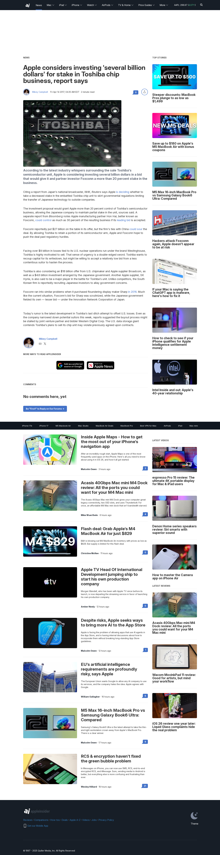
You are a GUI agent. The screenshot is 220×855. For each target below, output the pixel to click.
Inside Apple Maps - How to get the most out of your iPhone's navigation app (112, 441)
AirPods (107, 5)
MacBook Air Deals (104, 426)
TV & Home (126, 5)
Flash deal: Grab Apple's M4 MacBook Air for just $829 (108, 531)
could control (43, 220)
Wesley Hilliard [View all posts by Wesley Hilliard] (89, 787)
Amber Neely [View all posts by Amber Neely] (88, 607)
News (39, 5)
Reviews (27, 819)
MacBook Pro (126, 426)
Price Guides (146, 5)
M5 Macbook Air (63, 426)
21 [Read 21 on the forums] (145, 786)
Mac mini (194, 426)
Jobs (94, 819)
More (164, 5)
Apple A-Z (74, 819)
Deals (65, 819)
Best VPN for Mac (148, 426)
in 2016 (132, 291)
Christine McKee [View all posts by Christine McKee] (90, 553)
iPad (63, 5)
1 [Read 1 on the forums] (145, 650)
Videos (86, 819)
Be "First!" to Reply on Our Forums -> (45, 408)
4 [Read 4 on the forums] (145, 514)
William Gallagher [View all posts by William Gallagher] (90, 697)
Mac (50, 5)
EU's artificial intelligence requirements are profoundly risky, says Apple (109, 669)
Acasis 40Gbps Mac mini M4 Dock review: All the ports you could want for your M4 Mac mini (114, 487)
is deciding (122, 191)
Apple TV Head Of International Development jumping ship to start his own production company (111, 576)
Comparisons (41, 819)
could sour (135, 229)
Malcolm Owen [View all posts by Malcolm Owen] (89, 469)
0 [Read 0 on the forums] (145, 552)
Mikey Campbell (40, 92)
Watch (92, 5)
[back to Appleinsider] (28, 5)
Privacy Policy (106, 819)
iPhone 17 (43, 426)
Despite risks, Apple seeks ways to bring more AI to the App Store (113, 623)
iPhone (77, 5)
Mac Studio (83, 426)
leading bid (123, 220)
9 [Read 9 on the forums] (145, 741)
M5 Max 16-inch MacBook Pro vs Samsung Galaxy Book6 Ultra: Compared (113, 715)
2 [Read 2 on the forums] (145, 468)
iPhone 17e (27, 426)
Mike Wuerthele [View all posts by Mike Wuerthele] (89, 515)
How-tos (55, 819)
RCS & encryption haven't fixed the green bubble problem (111, 758)
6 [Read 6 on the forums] (145, 696)
